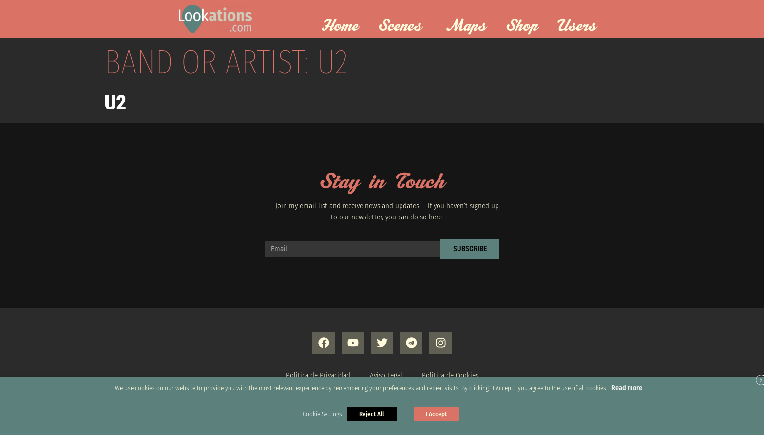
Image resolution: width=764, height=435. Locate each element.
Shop (522, 26)
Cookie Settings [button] (322, 414)
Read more (626, 388)
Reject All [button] (371, 413)
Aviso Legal (386, 375)
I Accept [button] (436, 413)
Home (340, 26)
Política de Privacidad (318, 375)
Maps (466, 26)
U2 (115, 102)
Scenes (402, 26)
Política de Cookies (450, 375)
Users (579, 26)
